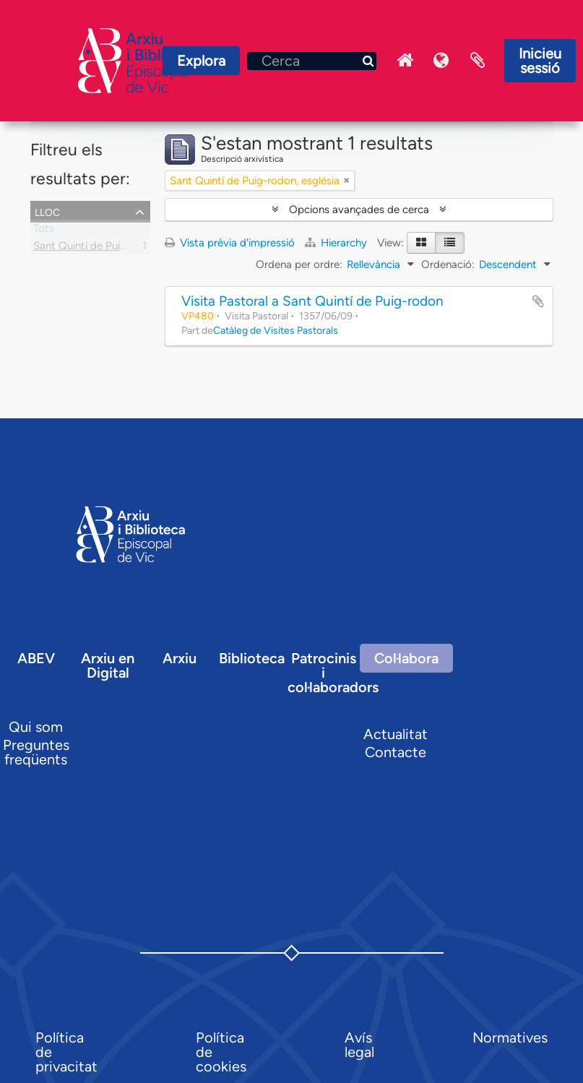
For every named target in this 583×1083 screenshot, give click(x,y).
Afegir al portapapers (538, 301)
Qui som (36, 726)
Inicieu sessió (540, 61)
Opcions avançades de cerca (359, 209)
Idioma (441, 61)
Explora (201, 60)
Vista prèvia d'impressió (230, 242)
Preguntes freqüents (36, 752)
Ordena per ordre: (299, 264)
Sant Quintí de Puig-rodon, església (118, 248)
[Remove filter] (347, 180)
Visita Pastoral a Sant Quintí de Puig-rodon (312, 301)
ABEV (36, 658)
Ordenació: (448, 264)
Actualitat (395, 734)
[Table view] (450, 243)
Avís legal (359, 1045)
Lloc (47, 211)
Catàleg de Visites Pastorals (275, 330)
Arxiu (180, 658)
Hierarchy (337, 242)
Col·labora (406, 658)
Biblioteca (252, 658)
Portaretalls (477, 61)
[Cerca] (311, 61)
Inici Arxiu (405, 61)
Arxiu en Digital (107, 665)
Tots (43, 231)
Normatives (510, 1037)
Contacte (395, 752)
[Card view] (421, 243)
